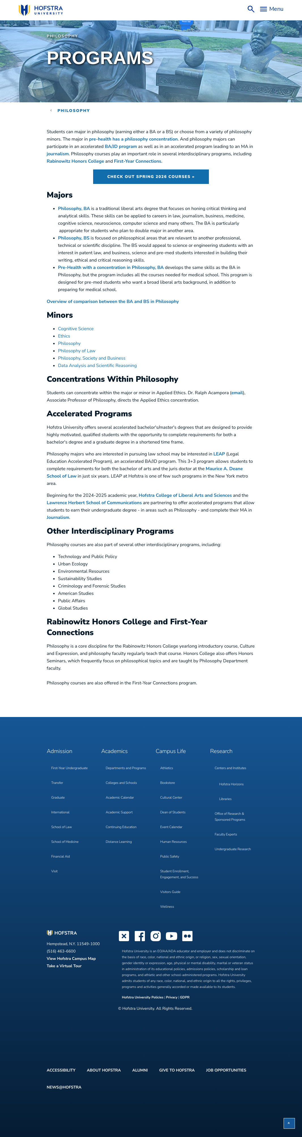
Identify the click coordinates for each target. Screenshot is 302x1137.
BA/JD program (121, 146)
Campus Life (171, 751)
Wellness (167, 907)
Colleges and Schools (121, 783)
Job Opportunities (226, 1070)
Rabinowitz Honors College (75, 161)
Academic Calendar (120, 798)
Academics (114, 751)
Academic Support (119, 812)
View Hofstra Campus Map (71, 958)
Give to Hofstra (176, 1070)
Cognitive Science (76, 329)
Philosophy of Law (77, 351)
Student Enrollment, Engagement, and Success (179, 874)
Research (221, 751)
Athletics (166, 768)
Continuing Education (121, 827)
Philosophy (62, 36)
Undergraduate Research (233, 849)
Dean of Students (172, 812)
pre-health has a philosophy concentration (133, 139)
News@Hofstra (64, 1087)
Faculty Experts (226, 834)
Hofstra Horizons (231, 784)
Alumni (140, 1070)
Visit (54, 871)
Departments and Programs (126, 768)
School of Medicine (64, 842)
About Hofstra (104, 1070)
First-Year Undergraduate (69, 768)
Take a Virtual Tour (64, 966)
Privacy (171, 997)
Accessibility (61, 1070)
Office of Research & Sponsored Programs (230, 817)
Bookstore (167, 783)
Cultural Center (171, 798)
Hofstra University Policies (143, 997)
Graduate (58, 798)
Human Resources (173, 842)
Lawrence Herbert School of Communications (94, 503)
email (237, 393)
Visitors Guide (170, 892)
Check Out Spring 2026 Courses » (151, 176)
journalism (58, 154)
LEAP (219, 454)
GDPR (185, 997)
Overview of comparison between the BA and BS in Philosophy (113, 301)
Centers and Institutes (230, 768)
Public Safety (169, 856)
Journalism (58, 517)
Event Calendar (171, 827)
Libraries (225, 799)
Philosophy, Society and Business (91, 358)
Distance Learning (119, 842)
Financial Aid (60, 856)
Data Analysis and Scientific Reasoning (97, 365)
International (60, 812)
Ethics (64, 336)
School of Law (61, 827)
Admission (59, 751)
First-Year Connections (137, 161)
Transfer (57, 783)
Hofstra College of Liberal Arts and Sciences (185, 495)
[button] (289, 1123)
